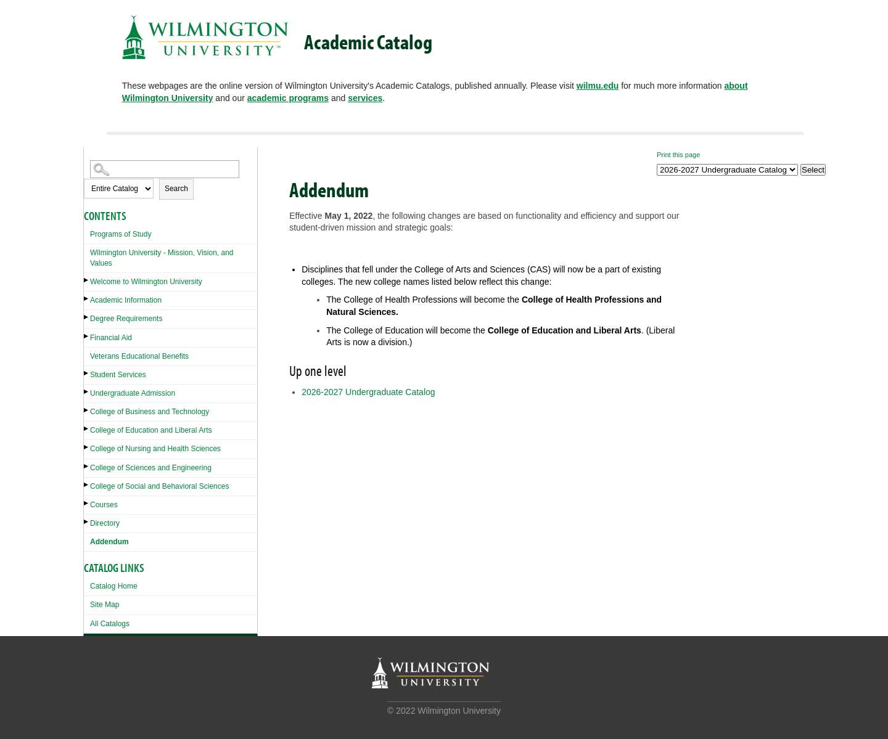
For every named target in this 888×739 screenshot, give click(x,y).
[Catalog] (727, 170)
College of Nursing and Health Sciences (155, 448)
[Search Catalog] (164, 169)
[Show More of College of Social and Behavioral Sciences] (87, 485)
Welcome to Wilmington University (146, 281)
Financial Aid (111, 337)
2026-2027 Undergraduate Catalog (368, 392)
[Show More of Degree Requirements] (87, 317)
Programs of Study (120, 234)
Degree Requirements (126, 318)
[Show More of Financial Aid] (87, 336)
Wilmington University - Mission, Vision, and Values (162, 257)
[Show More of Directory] (87, 522)
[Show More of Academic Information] (87, 298)
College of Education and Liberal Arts (151, 430)
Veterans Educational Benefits (139, 356)
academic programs (288, 98)
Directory (105, 523)
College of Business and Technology (149, 411)
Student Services (118, 374)
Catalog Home (114, 586)
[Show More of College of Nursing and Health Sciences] (87, 447)
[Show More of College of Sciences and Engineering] (87, 466)
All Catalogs (110, 623)
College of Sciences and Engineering (151, 467)
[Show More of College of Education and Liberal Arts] (87, 428)
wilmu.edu (598, 86)
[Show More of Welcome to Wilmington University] (87, 280)
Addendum (109, 541)
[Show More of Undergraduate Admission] (87, 391)
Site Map (104, 604)
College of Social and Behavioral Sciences (159, 486)
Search (176, 188)
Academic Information (126, 300)
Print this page (678, 154)
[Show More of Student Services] (87, 373)
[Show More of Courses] (87, 503)
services (365, 98)
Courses (104, 504)
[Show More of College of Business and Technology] (87, 410)
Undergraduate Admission (132, 393)
